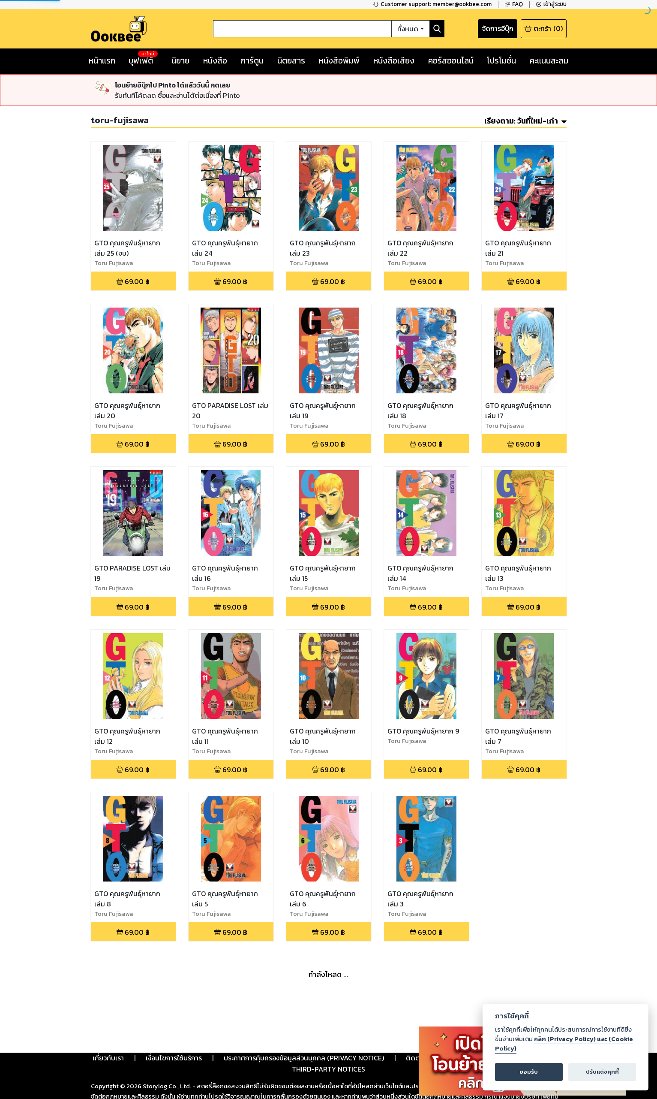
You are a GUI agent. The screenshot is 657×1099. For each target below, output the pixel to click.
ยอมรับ (528, 1072)
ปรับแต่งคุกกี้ (602, 1072)
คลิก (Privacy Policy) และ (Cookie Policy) (564, 1043)
